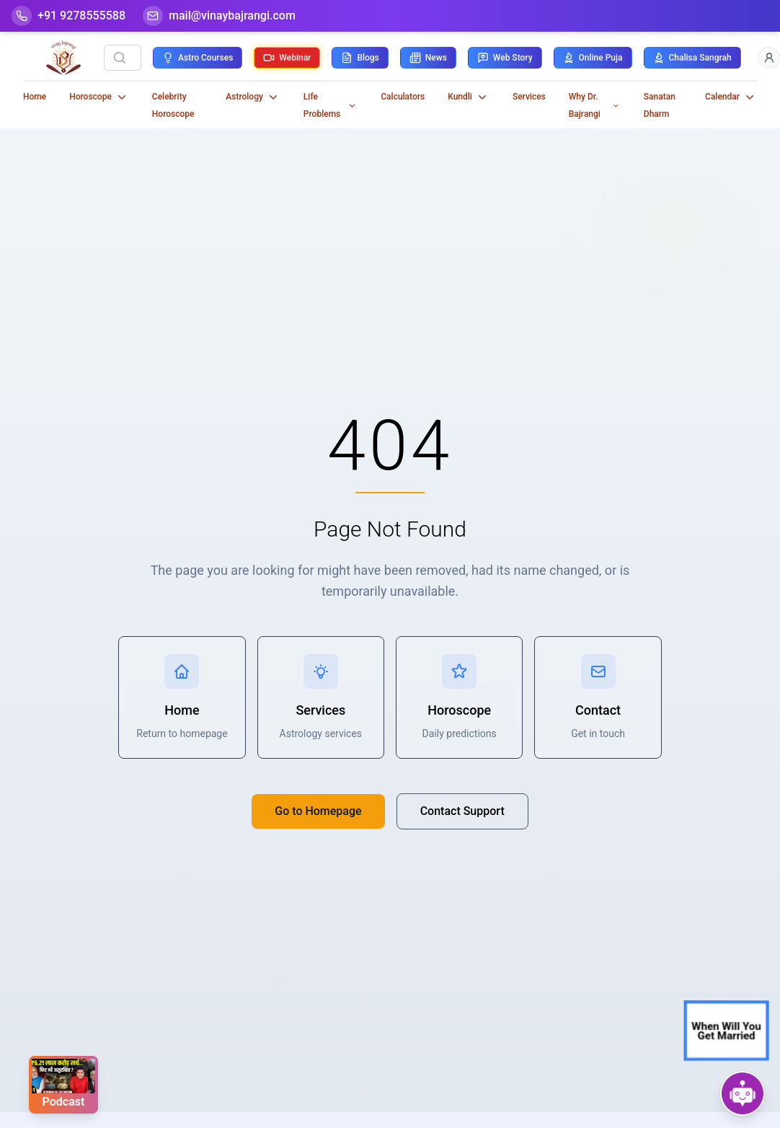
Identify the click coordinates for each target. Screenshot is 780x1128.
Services (529, 97)
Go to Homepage (318, 811)
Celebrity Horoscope (173, 105)
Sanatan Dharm (659, 105)
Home (34, 97)
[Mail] (219, 16)
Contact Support (462, 811)
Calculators (403, 97)
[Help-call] (68, 16)
